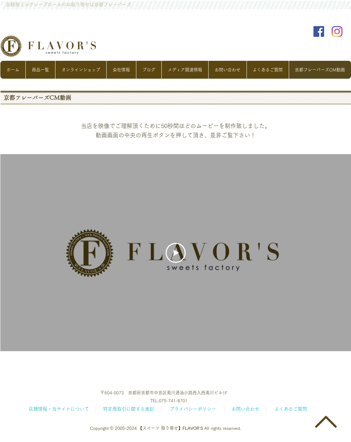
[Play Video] (176, 253)
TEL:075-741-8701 (168, 400)
